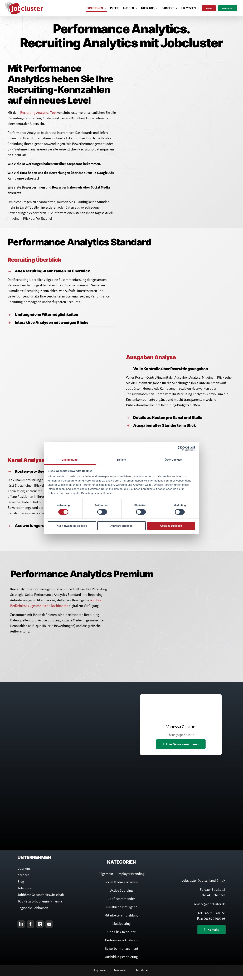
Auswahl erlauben (121, 525)
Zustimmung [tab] (70, 459)
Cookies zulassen (171, 525)
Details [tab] (121, 459)
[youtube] (49, 924)
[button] (62, 271)
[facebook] (30, 924)
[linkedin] (21, 924)
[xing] (40, 924)
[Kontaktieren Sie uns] (211, 929)
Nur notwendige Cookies (72, 525)
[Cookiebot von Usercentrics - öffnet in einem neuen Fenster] (180, 448)
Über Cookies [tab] (173, 459)
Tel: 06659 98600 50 (212, 913)
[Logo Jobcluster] (24, 3)
